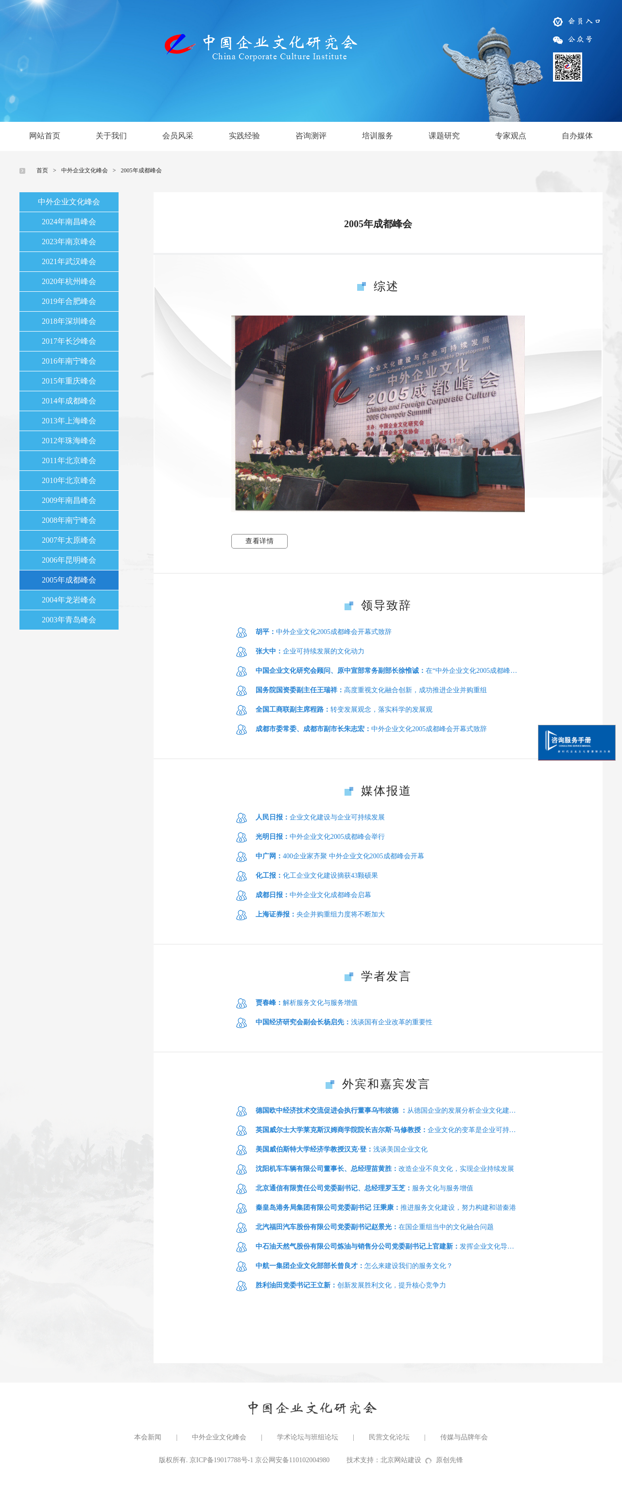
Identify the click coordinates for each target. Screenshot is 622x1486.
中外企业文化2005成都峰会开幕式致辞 (324, 631)
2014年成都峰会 (69, 401)
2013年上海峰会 (69, 421)
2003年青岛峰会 (69, 620)
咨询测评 (311, 136)
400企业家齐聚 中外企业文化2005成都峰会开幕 (340, 856)
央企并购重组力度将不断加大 (320, 914)
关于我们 (111, 136)
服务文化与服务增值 (364, 1188)
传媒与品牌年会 (464, 1437)
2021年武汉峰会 (69, 261)
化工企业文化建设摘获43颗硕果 (317, 875)
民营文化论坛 (389, 1437)
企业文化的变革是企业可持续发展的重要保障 (388, 1130)
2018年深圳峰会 (69, 321)
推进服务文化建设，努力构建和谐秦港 (386, 1207)
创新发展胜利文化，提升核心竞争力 (351, 1285)
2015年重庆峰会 (69, 381)
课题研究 (444, 136)
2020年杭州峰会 (69, 281)
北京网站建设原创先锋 (421, 1460)
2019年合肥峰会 (69, 301)
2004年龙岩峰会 (69, 600)
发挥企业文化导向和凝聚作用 (388, 1246)
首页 (42, 170)
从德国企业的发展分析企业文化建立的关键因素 (388, 1110)
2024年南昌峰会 (69, 221)
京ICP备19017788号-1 (221, 1460)
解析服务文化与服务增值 (307, 1002)
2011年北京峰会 (69, 460)
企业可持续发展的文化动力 (310, 651)
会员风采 (177, 136)
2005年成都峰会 (141, 170)
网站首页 (44, 136)
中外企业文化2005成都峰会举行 (320, 836)
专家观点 (510, 136)
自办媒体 (577, 136)
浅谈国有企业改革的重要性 (344, 1022)
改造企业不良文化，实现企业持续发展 (385, 1168)
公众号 (573, 39)
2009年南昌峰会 (69, 500)
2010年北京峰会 (69, 480)
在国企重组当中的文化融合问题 (375, 1227)
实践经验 (244, 136)
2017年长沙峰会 (69, 341)
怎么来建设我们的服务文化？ (354, 1265)
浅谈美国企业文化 (342, 1149)
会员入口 (578, 21)
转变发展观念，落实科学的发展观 (344, 709)
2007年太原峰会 (69, 540)
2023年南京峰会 (69, 241)
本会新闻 (147, 1437)
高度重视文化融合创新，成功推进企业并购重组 (371, 690)
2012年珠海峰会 (69, 440)
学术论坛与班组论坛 (307, 1437)
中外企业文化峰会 (84, 170)
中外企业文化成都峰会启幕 (313, 895)
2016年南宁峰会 (69, 361)
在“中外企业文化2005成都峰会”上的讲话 (388, 670)
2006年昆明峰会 (69, 560)
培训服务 (377, 136)
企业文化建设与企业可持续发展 (320, 817)
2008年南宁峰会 (69, 520)
